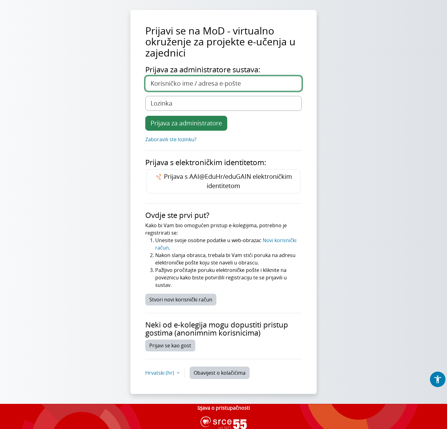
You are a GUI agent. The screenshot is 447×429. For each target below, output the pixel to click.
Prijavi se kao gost (170, 345)
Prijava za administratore (186, 123)
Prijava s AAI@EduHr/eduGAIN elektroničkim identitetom (223, 181)
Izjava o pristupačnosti (223, 407)
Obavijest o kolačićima (220, 372)
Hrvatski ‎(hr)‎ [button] (160, 372)
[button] (437, 379)
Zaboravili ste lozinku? (170, 139)
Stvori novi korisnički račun (180, 299)
